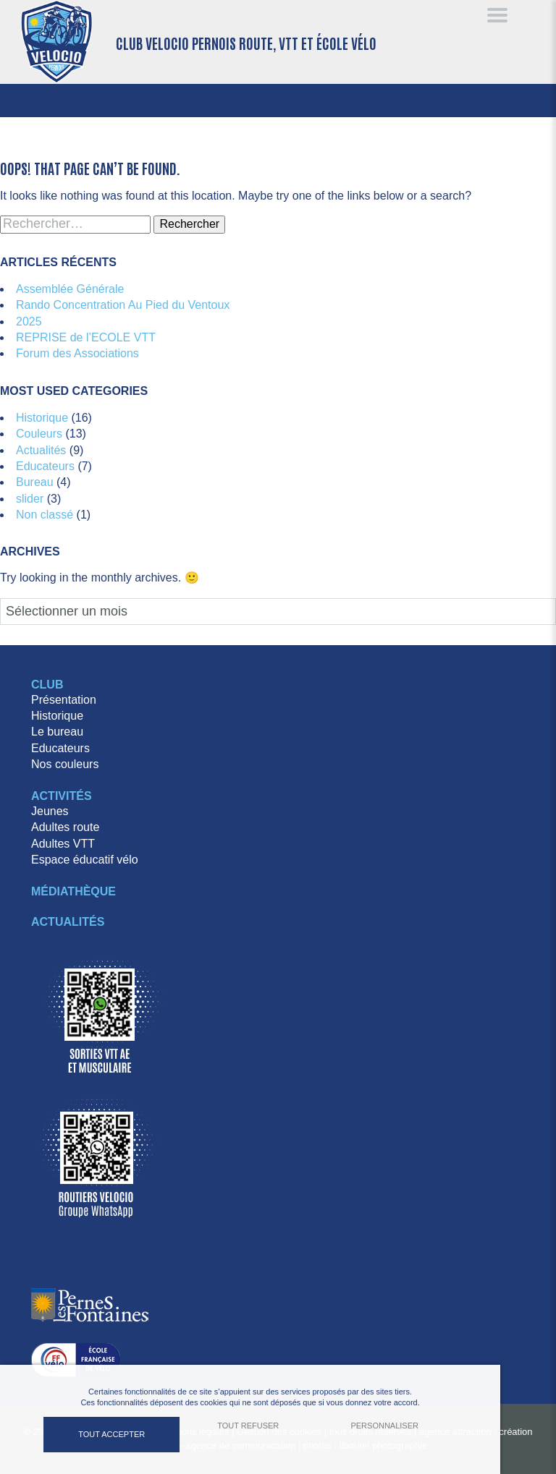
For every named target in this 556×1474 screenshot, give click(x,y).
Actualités (41, 450)
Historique (42, 418)
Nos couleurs (64, 764)
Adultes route (65, 827)
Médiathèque (73, 891)
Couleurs (39, 433)
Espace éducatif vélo (84, 859)
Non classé (44, 514)
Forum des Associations (77, 353)
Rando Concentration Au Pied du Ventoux (122, 305)
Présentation (63, 700)
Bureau (35, 482)
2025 (29, 321)
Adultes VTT (63, 844)
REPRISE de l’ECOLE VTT (86, 337)
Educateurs (45, 466)
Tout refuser (248, 1425)
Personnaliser (384, 1425)
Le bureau (57, 731)
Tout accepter (111, 1434)
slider (29, 499)
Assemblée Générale (70, 289)
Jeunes (50, 811)
